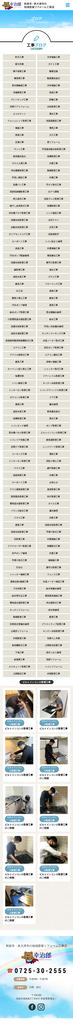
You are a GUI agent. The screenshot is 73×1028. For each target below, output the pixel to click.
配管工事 (53, 617)
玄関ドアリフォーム (19, 106)
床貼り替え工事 (53, 461)
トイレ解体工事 (19, 383)
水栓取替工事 (53, 106)
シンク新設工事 (53, 213)
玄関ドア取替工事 (19, 447)
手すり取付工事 (53, 185)
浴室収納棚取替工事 (19, 191)
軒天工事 (19, 57)
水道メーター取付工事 (53, 340)
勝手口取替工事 (53, 262)
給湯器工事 (19, 659)
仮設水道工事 (19, 277)
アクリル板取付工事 (19, 355)
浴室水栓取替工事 (19, 532)
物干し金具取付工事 (19, 206)
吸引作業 (19, 64)
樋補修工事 (53, 560)
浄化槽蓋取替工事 (19, 170)
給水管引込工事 (19, 596)
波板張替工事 (19, 475)
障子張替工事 (19, 71)
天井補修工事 (53, 57)
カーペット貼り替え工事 (19, 369)
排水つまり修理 (53, 652)
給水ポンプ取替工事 (19, 312)
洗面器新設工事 (53, 121)
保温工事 (53, 92)
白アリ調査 (53, 191)
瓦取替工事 (19, 539)
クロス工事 (19, 518)
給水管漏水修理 (53, 588)
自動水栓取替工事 (19, 227)
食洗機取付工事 (19, 645)
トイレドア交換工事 (19, 440)
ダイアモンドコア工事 (19, 234)
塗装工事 (19, 525)
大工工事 (53, 135)
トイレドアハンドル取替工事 (54, 390)
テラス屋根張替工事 (19, 489)
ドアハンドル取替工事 (53, 376)
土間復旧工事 (19, 673)
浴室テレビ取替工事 (53, 199)
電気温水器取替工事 (19, 503)
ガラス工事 (53, 277)
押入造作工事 (19, 199)
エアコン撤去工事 (53, 355)
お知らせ (53, 482)
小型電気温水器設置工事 (19, 319)
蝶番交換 (53, 71)
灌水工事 (53, 114)
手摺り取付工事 (53, 532)
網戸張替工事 (53, 468)
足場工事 (19, 142)
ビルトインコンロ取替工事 (53, 432)
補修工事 (19, 128)
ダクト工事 (53, 64)
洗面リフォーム (53, 659)
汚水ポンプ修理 (19, 305)
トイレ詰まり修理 (53, 241)
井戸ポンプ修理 (19, 553)
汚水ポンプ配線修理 (19, 255)
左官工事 (53, 227)
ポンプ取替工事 (53, 425)
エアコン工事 (19, 347)
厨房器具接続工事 (53, 596)
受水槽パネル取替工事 (19, 432)
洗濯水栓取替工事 (19, 220)
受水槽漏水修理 (53, 312)
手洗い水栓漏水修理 (53, 326)
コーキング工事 (19, 454)
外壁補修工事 (53, 248)
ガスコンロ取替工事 (19, 397)
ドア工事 (53, 397)
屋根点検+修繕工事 (19, 581)
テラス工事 (19, 468)
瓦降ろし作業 (53, 638)
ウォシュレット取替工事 (19, 121)
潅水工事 (53, 270)
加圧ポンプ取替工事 (53, 347)
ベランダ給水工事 (19, 511)
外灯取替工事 (53, 496)
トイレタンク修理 (19, 425)
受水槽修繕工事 (19, 85)
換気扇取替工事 (53, 440)
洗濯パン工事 (19, 185)
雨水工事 (53, 418)
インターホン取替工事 (19, 390)
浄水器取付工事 (53, 603)
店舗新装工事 (19, 92)
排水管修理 (53, 610)
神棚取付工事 (53, 546)
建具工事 (19, 284)
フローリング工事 (53, 284)
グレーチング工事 (19, 99)
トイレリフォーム (53, 666)
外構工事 (53, 177)
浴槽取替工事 (53, 156)
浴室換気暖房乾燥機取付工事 (19, 340)
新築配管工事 (53, 170)
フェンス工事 (53, 574)
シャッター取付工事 (53, 369)
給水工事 (53, 319)
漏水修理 (53, 404)
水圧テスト (53, 220)
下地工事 (19, 652)
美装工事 (19, 135)
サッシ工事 (19, 149)
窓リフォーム (53, 142)
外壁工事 (53, 163)
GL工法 (19, 291)
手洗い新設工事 (19, 177)
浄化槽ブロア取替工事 (19, 213)
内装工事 (53, 518)
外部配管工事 (19, 638)
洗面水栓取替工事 (53, 525)
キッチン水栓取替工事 (53, 383)
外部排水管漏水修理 (19, 624)
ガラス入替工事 (19, 163)
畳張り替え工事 (19, 298)
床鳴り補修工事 (53, 362)
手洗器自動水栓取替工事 (53, 149)
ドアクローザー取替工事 (19, 546)
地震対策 (19, 376)
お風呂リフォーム (19, 631)
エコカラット (19, 114)
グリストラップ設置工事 (53, 624)
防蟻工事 (53, 99)
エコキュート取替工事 (19, 666)
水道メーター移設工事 (53, 581)
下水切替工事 (19, 588)
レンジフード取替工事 (53, 447)
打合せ (19, 567)
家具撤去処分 (19, 156)
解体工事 (53, 298)
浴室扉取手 (53, 234)
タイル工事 (53, 503)
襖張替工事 (19, 78)
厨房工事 (53, 305)
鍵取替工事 (19, 270)
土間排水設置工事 (53, 645)
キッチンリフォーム (19, 610)
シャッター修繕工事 (19, 574)
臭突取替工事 (53, 489)
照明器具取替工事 (19, 496)
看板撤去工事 (53, 255)
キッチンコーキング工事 (53, 333)
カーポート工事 (19, 241)
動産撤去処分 (53, 78)
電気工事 (53, 128)
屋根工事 (19, 404)
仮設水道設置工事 (19, 333)
